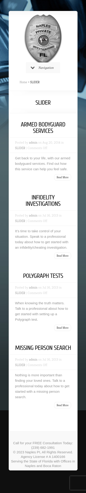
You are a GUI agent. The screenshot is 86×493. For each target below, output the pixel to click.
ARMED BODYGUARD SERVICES (43, 127)
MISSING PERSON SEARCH (43, 347)
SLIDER (20, 148)
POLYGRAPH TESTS (43, 275)
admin (33, 142)
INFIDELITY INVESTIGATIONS (42, 200)
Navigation (42, 68)
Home (23, 82)
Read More (63, 177)
